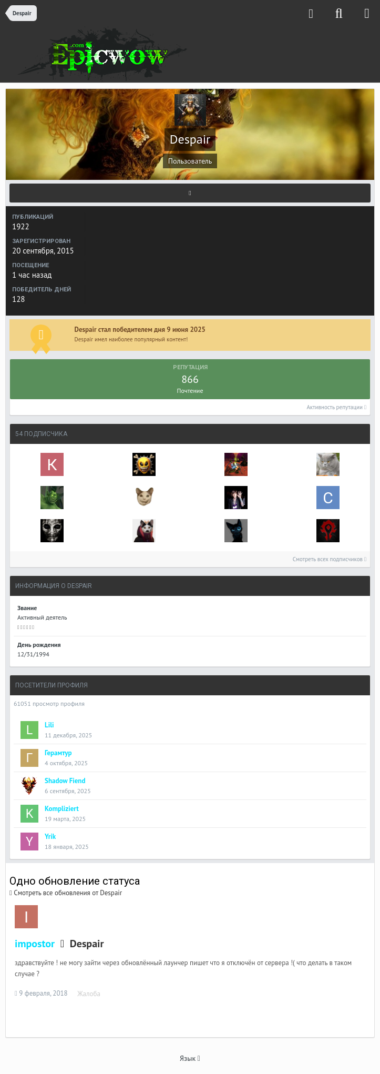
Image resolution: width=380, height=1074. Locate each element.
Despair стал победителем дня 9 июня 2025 (140, 329)
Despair (87, 943)
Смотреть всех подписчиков (329, 559)
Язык (190, 1058)
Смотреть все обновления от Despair (65, 892)
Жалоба (88, 993)
